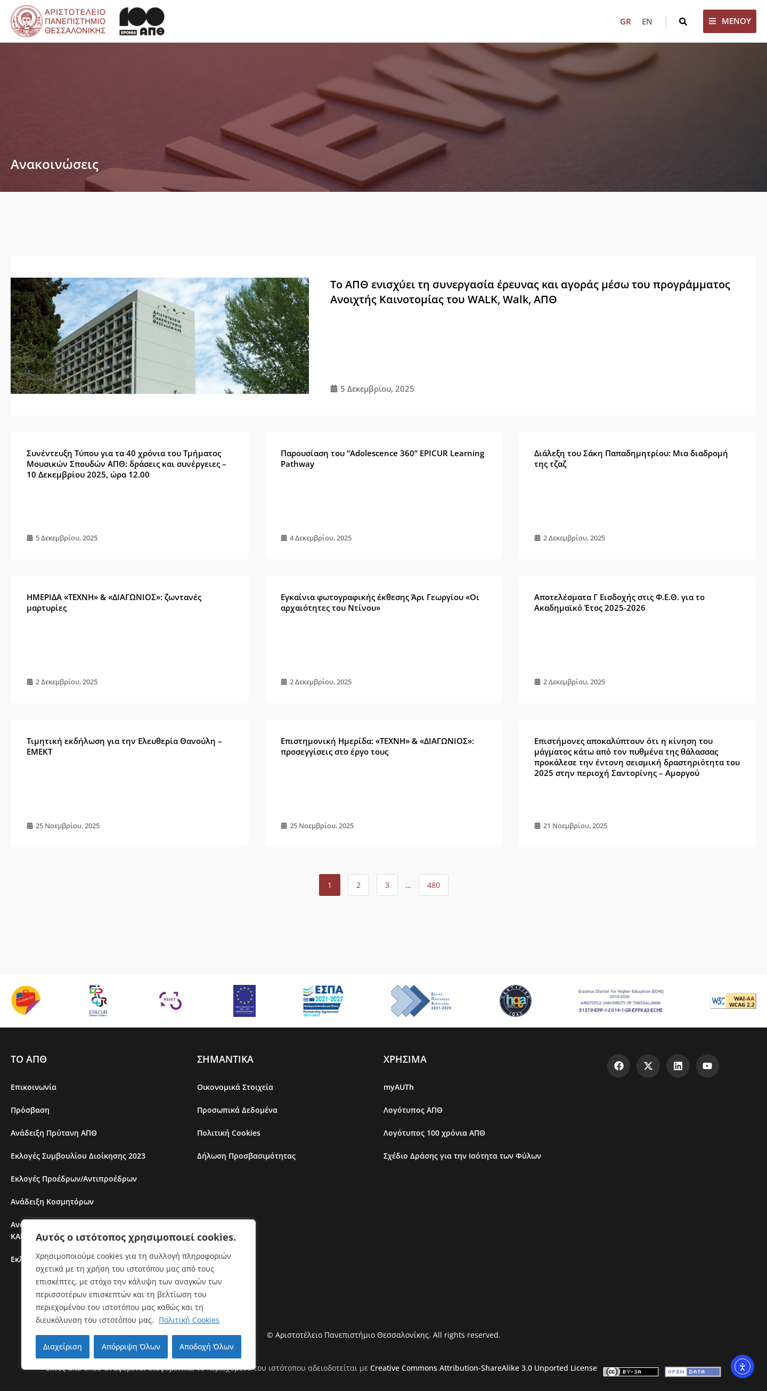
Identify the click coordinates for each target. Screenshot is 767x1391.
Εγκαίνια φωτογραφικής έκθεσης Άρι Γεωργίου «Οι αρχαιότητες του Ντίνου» (380, 602)
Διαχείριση (62, 1346)
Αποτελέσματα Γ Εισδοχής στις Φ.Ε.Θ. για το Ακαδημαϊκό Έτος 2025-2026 (619, 602)
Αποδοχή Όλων (206, 1346)
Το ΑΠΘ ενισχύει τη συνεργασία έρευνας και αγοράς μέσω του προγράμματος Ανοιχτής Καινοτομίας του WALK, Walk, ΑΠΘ (530, 291)
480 (435, 882)
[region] (138, 1294)
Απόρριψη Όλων (130, 1346)
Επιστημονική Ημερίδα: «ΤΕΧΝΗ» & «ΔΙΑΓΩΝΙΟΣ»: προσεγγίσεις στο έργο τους (377, 746)
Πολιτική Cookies (189, 1320)
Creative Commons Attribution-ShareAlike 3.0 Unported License (483, 1368)
